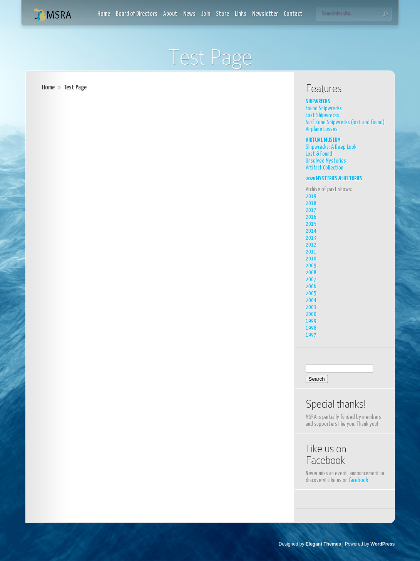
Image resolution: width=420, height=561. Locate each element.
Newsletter (265, 14)
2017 (311, 210)
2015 (311, 224)
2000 (311, 314)
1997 (311, 335)
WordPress (382, 544)
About (170, 14)
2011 (311, 252)
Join (205, 14)
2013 (311, 238)
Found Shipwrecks (324, 108)
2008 (311, 272)
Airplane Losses (322, 129)
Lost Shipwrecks (322, 115)
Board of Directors (136, 14)
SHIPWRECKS (318, 101)
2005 (311, 293)
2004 (311, 300)
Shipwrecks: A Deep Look (331, 147)
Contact (293, 14)
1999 (311, 321)
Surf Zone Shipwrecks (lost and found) (345, 122)
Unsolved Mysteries (326, 161)
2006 (311, 286)
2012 (311, 245)
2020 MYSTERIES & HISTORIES (334, 178)
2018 (311, 203)
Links (240, 14)
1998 (311, 328)
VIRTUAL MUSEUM (323, 140)
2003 (311, 307)
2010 (311, 259)
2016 (311, 217)
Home (103, 14)
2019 (311, 196)
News (189, 14)
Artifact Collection (324, 168)
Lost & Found (319, 154)
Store (222, 14)
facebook (358, 480)
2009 (311, 266)
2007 (311, 279)
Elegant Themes (323, 544)
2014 (311, 231)
